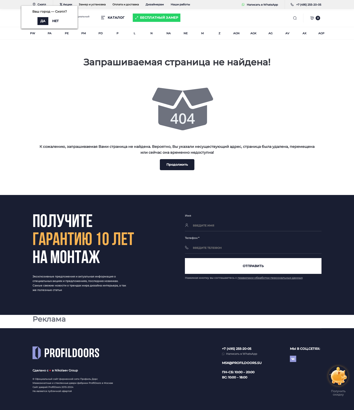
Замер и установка (92, 4)
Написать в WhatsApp (260, 4)
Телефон (192, 238)
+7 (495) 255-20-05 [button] (236, 349)
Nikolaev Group (66, 370)
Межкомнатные (42, 383)
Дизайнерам (155, 4)
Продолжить (177, 165)
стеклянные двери (65, 383)
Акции (66, 4)
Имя (188, 215)
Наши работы (180, 4)
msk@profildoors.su (242, 363)
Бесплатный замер (159, 18)
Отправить (253, 266)
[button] (308, 5)
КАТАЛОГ (116, 18)
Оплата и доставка (125, 4)
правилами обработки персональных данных (270, 277)
